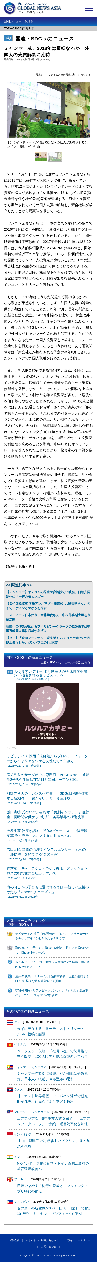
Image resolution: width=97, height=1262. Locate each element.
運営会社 (14, 1240)
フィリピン (18, 1201)
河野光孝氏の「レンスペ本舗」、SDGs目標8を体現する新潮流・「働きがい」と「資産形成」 (47, 798)
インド (15, 1156)
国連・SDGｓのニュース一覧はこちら (65, 662)
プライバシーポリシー (77, 1240)
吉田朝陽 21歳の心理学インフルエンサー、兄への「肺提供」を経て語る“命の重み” (46, 854)
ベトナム (16, 1044)
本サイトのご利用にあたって (42, 1240)
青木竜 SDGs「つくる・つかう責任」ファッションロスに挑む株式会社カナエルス (47, 872)
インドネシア (19, 1134)
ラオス (15, 1089)
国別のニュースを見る (18, 21)
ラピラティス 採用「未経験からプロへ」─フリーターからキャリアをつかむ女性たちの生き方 (47, 760)
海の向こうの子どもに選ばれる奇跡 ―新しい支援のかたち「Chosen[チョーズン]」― (48, 891)
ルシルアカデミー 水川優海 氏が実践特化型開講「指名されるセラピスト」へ (50, 675)
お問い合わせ (48, 1246)
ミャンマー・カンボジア (26, 1067)
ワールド (16, 1179)
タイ (13, 1022)
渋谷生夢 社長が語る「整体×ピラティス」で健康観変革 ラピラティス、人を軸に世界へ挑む (47, 835)
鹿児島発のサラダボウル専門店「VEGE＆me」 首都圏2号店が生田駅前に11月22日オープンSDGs (48, 779)
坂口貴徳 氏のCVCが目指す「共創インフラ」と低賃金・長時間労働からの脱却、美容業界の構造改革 (48, 816)
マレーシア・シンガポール (28, 1112)
